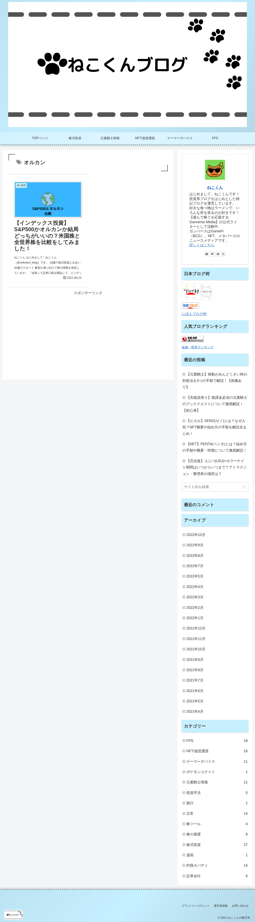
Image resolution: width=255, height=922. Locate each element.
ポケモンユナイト (217, 772)
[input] (215, 487)
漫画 (217, 855)
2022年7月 (194, 566)
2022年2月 (194, 608)
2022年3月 (194, 597)
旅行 (217, 803)
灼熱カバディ (217, 865)
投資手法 (217, 793)
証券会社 (217, 876)
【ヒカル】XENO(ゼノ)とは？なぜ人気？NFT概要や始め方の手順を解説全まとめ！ (214, 427)
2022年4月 (194, 587)
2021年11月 (195, 639)
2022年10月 (195, 535)
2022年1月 (194, 618)
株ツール (217, 824)
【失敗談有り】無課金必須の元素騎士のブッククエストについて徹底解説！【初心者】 (214, 404)
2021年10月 (195, 649)
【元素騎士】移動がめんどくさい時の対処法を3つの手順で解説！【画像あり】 (214, 380)
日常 (217, 813)
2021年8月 (194, 670)
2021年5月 (194, 701)
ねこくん (215, 187)
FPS (217, 741)
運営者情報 (221, 905)
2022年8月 (194, 556)
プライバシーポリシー (196, 905)
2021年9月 (194, 660)
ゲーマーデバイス (217, 761)
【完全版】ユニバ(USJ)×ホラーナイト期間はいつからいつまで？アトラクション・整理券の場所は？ (214, 467)
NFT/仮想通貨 (217, 751)
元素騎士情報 (217, 782)
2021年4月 (194, 711)
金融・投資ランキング (197, 347)
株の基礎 (217, 834)
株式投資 (217, 845)
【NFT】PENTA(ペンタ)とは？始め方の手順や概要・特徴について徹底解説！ (214, 447)
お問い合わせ (240, 905)
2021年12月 (195, 628)
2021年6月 (194, 691)
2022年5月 (194, 576)
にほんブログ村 (194, 314)
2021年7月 (194, 680)
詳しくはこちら (201, 245)
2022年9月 (194, 545)
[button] (244, 487)
